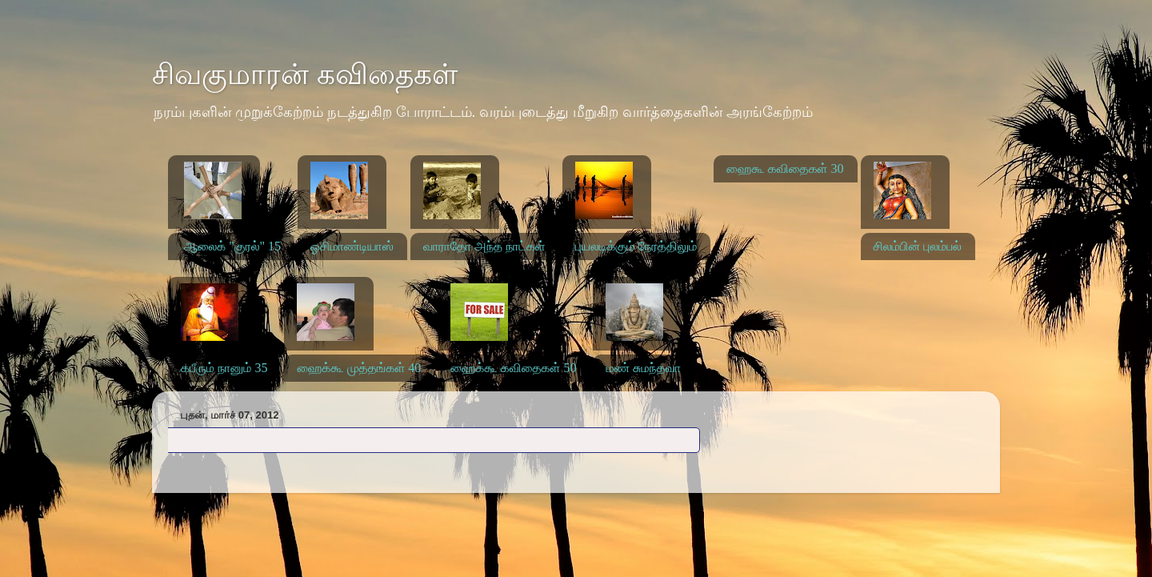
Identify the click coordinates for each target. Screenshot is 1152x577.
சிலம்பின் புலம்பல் (918, 246)
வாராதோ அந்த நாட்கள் (484, 246)
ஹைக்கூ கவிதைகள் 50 (513, 368)
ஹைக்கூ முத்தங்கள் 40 (359, 368)
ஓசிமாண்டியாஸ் (352, 246)
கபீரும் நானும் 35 (224, 368)
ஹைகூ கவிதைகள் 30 (784, 168)
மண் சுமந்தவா (643, 368)
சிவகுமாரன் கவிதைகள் (305, 74)
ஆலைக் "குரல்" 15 (232, 246)
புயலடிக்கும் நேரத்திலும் (636, 246)
